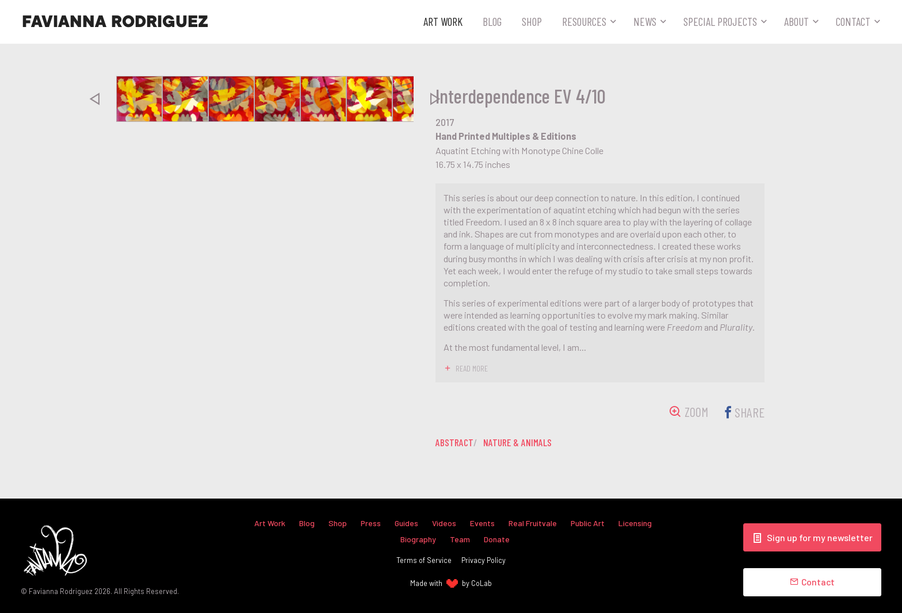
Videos (444, 522)
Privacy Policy (483, 560)
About (796, 21)
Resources (584, 21)
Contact (853, 21)
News (644, 21)
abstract (454, 441)
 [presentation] (94, 98)
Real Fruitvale (534, 522)
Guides (406, 522)
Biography (418, 539)
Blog (492, 21)
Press (370, 522)
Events (483, 522)
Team (460, 539)
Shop (532, 21)
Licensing (637, 522)
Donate (497, 539)
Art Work (443, 21)
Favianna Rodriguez (115, 22)
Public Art (589, 522)
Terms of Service (424, 560)
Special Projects (720, 21)
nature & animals (519, 441)
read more (472, 368)
